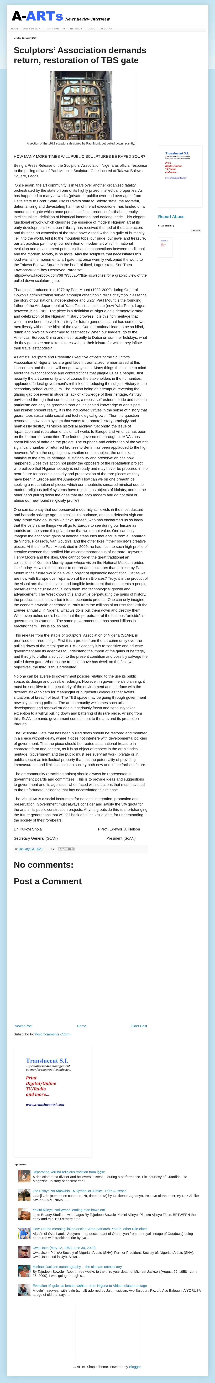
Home (81, 1026)
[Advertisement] (81, 992)
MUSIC (91, 28)
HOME (14, 28)
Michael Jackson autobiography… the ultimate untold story (77, 1267)
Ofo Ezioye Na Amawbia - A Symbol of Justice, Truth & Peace (80, 1191)
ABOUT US (106, 28)
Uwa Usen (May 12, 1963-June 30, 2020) (64, 1248)
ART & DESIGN (31, 28)
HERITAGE (76, 28)
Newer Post (23, 1026)
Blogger (135, 1367)
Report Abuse (171, 216)
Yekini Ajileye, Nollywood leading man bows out (69, 1210)
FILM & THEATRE (55, 28)
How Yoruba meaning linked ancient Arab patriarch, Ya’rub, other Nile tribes (90, 1229)
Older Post (139, 1026)
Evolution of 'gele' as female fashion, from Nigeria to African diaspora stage (90, 1286)
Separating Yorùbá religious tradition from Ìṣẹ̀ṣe (69, 1172)
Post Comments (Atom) (53, 1034)
